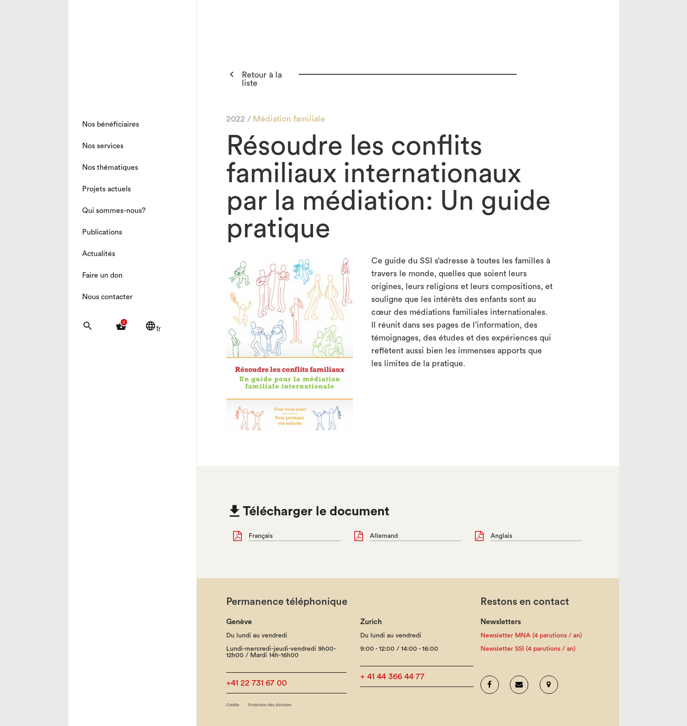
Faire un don (102, 275)
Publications (102, 232)
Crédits (233, 705)
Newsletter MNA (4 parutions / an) (531, 635)
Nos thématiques (110, 167)
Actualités (98, 253)
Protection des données (270, 705)
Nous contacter (107, 297)
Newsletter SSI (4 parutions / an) (527, 649)
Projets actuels (106, 189)
